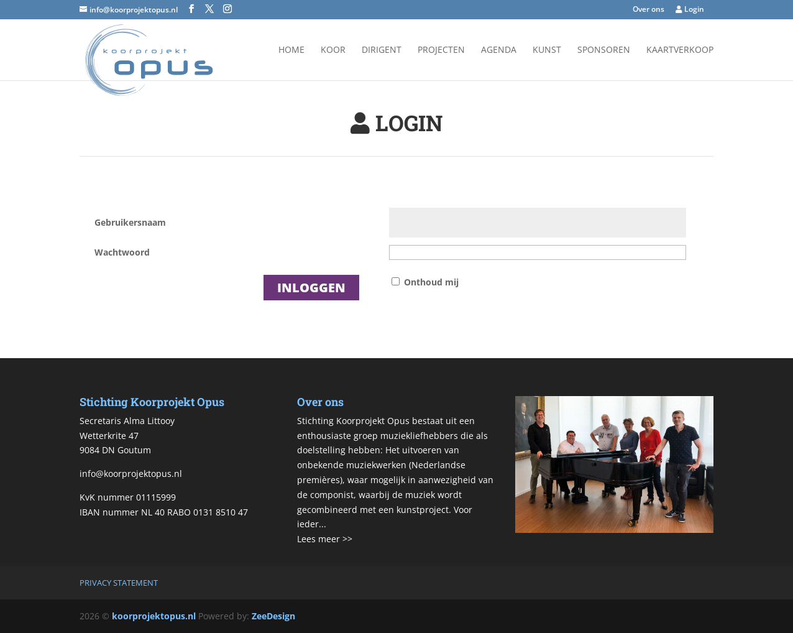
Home (291, 50)
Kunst (547, 50)
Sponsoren (603, 50)
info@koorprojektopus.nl (131, 473)
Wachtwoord (122, 252)
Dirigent (381, 50)
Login (690, 10)
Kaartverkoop (679, 50)
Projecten (441, 50)
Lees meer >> (324, 539)
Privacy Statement (119, 582)
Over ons (648, 10)
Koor (333, 50)
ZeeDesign (273, 616)
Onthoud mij (431, 282)
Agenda (498, 50)
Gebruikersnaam (130, 222)
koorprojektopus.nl (154, 616)
